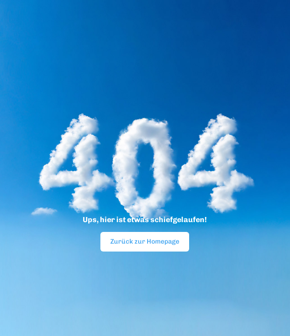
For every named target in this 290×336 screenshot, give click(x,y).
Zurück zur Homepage (144, 241)
